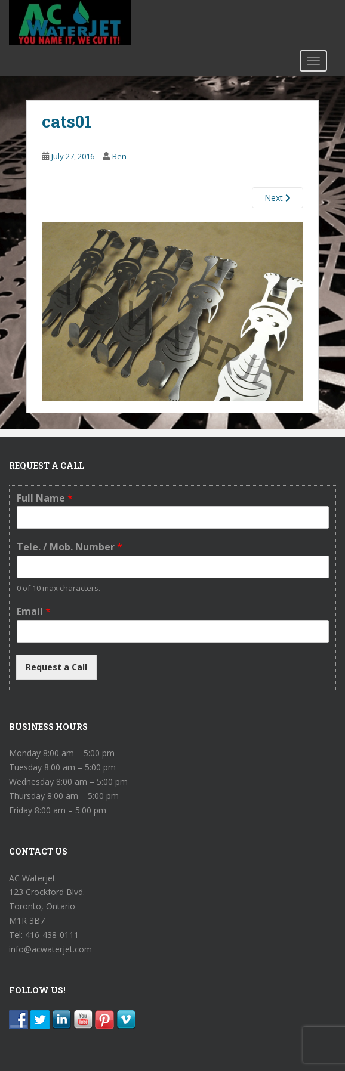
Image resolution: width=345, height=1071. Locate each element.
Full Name (45, 498)
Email (34, 611)
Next (277, 197)
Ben (119, 156)
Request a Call (56, 667)
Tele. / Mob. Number (69, 547)
